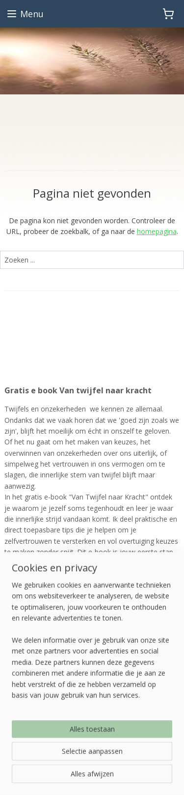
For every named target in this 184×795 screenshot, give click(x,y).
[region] (92, 662)
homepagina (157, 231)
